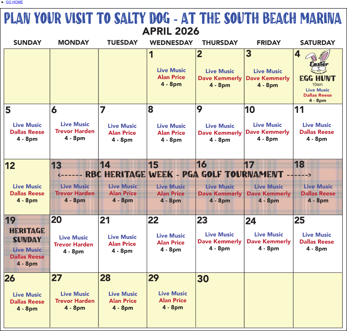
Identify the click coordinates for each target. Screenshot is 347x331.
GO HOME (14, 2)
